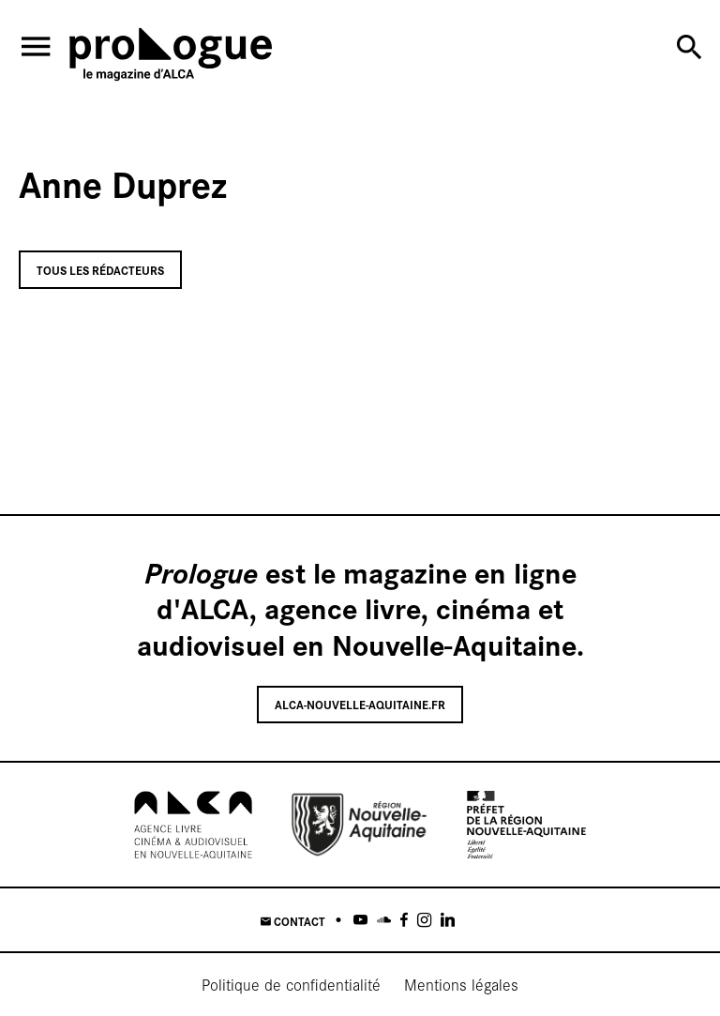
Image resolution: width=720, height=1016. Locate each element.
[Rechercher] (689, 46)
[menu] (35, 46)
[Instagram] (424, 920)
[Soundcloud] (384, 920)
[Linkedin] (448, 920)
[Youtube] (360, 920)
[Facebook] (404, 920)
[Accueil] (170, 57)
